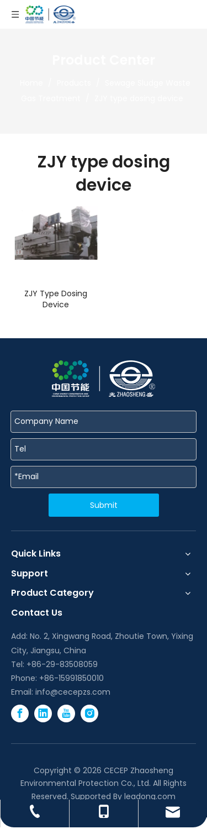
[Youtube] (66, 713)
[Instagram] (89, 713)
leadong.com (150, 796)
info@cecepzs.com (72, 691)
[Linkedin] (43, 713)
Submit (104, 505)
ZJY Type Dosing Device (55, 299)
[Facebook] (20, 713)
